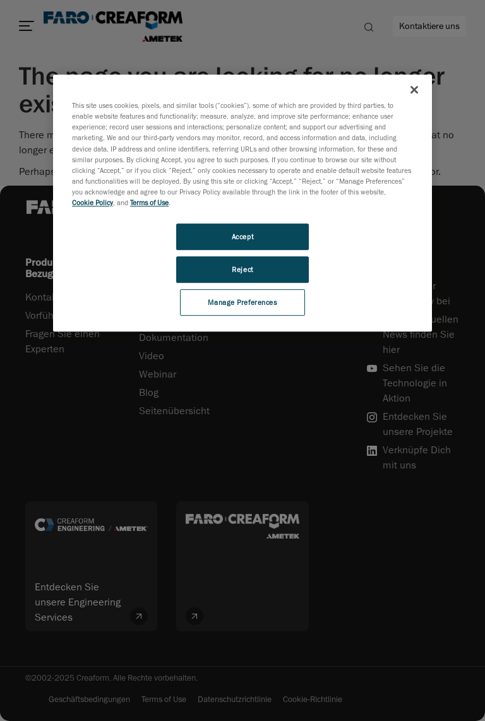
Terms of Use (149, 202)
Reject (242, 269)
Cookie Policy (92, 202)
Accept (242, 236)
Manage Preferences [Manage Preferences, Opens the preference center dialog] (242, 302)
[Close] (414, 90)
